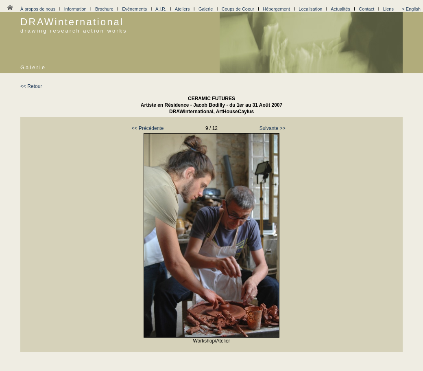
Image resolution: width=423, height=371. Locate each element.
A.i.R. (160, 9)
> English (411, 9)
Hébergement (276, 9)
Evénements (134, 9)
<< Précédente (148, 128)
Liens (388, 9)
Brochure (104, 9)
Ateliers (182, 9)
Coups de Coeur (238, 9)
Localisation (310, 9)
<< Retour (31, 86)
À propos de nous (37, 9)
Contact (366, 9)
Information (75, 9)
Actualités (340, 9)
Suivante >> (272, 128)
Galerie (205, 9)
